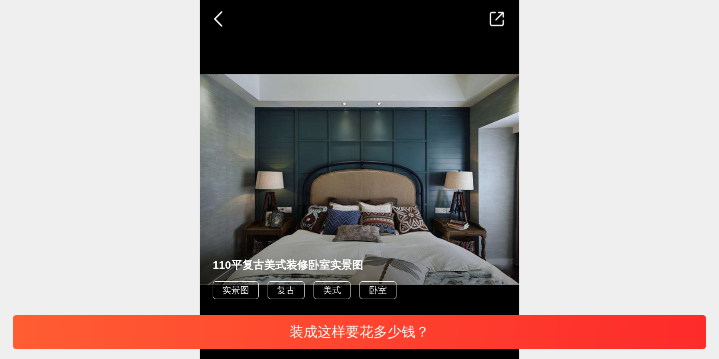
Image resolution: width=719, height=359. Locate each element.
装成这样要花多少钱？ (359, 332)
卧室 (378, 290)
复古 (286, 290)
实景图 (235, 290)
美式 (332, 290)
